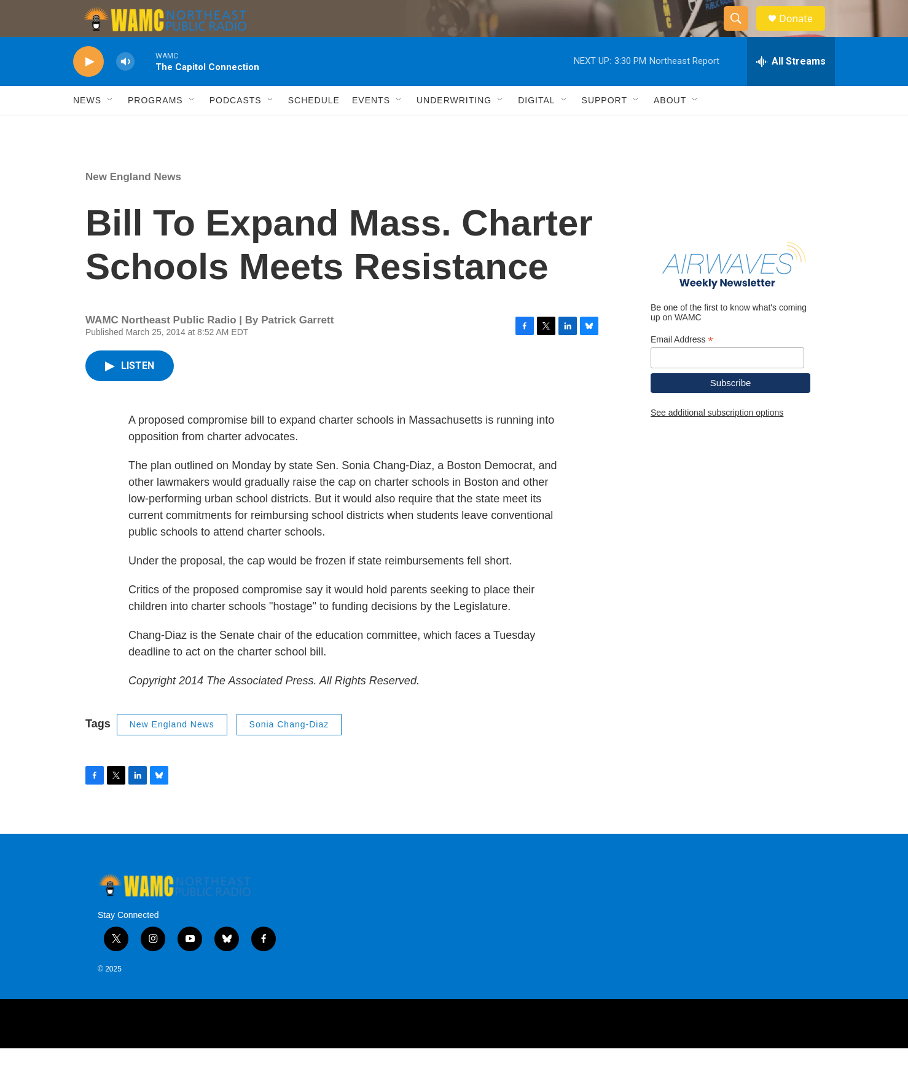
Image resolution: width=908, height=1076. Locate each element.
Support (604, 128)
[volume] (125, 89)
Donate (804, 32)
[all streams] (791, 89)
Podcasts (235, 128)
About (670, 128)
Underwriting (454, 128)
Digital (536, 128)
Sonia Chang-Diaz (289, 752)
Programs (155, 128)
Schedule (314, 128)
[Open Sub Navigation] (110, 128)
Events (371, 128)
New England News (133, 204)
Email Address (682, 367)
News (87, 128)
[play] (88, 89)
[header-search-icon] (741, 32)
